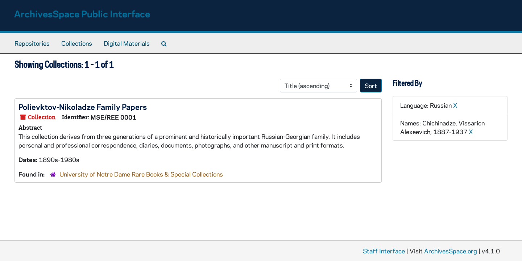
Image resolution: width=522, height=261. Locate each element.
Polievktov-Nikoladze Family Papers (82, 107)
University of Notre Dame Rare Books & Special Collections (141, 174)
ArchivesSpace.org (450, 251)
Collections (76, 43)
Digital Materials (127, 43)
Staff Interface (384, 251)
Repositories (32, 43)
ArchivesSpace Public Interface (82, 14)
